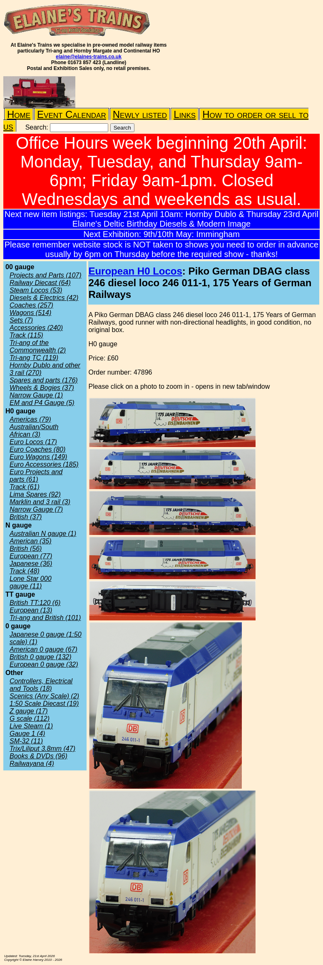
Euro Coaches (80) (37, 449)
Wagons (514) (30, 312)
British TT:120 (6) (35, 602)
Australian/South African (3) (34, 430)
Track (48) (25, 571)
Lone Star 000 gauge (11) (31, 582)
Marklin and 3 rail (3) (40, 501)
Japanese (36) (31, 563)
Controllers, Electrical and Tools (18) (41, 685)
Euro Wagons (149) (38, 456)
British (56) (26, 548)
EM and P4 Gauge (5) (42, 402)
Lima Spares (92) (35, 494)
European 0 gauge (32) (44, 664)
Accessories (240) (36, 327)
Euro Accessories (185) (44, 464)
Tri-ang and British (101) (45, 617)
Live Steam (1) (31, 726)
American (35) (30, 541)
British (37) (26, 516)
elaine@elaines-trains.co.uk (89, 57)
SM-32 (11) (26, 741)
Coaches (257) (31, 305)
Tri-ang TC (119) (34, 357)
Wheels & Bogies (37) (42, 387)
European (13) (31, 610)
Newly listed (140, 114)
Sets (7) (21, 320)
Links (185, 114)
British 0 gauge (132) (41, 656)
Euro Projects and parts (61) (36, 475)
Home (18, 114)
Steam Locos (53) (36, 290)
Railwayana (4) (32, 763)
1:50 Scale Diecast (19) (44, 703)
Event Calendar (71, 114)
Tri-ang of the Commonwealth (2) (38, 346)
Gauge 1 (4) (27, 733)
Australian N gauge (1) (43, 533)
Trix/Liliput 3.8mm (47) (42, 748)
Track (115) (26, 335)
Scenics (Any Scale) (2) (44, 696)
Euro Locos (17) (33, 441)
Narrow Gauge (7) (36, 509)
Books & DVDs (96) (38, 756)
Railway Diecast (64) (40, 282)
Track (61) (25, 486)
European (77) (31, 556)
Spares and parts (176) (44, 380)
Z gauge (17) (29, 711)
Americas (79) (30, 419)
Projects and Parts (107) (46, 275)
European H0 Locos (135, 271)
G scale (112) (30, 718)
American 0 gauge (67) (43, 649)
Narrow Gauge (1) (36, 395)
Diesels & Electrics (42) (44, 297)
